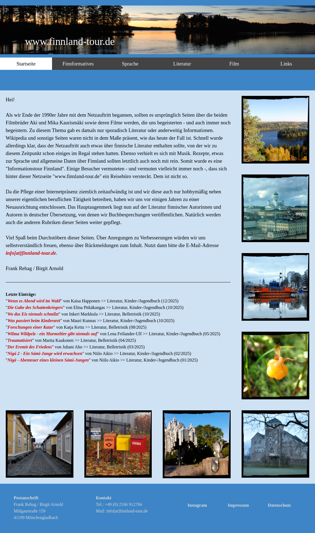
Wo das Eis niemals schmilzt (32, 314)
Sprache (130, 64)
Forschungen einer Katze (30, 327)
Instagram (197, 505)
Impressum (238, 505)
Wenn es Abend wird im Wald (33, 301)
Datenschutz (279, 505)
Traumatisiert (19, 340)
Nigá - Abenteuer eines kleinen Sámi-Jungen (48, 360)
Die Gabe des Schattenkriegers (35, 307)
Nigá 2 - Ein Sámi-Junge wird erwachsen (44, 353)
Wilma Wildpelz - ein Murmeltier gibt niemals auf (52, 333)
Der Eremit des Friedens (29, 347)
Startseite (25, 64)
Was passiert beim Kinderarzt (33, 320)
